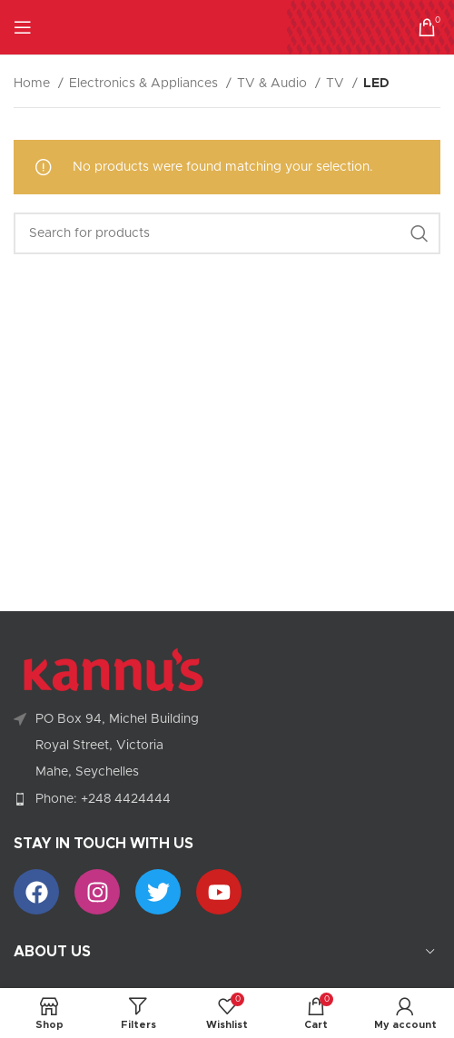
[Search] (227, 233)
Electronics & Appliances (145, 83)
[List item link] (227, 799)
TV (337, 83)
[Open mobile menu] (23, 27)
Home (34, 83)
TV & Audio (274, 83)
